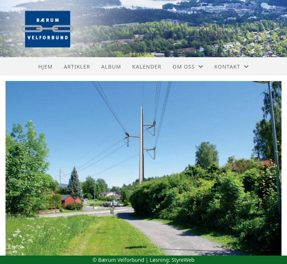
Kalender (146, 66)
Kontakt (231, 66)
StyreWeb (183, 259)
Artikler (77, 66)
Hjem (45, 66)
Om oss (187, 66)
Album (111, 66)
